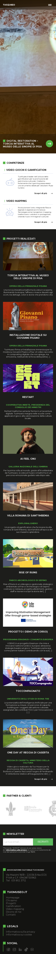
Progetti (11, 903)
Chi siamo (11, 900)
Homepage (12, 897)
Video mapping (15, 909)
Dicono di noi (13, 911)
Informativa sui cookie (19, 934)
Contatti (11, 914)
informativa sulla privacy (16, 850)
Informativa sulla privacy (20, 931)
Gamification (13, 906)
